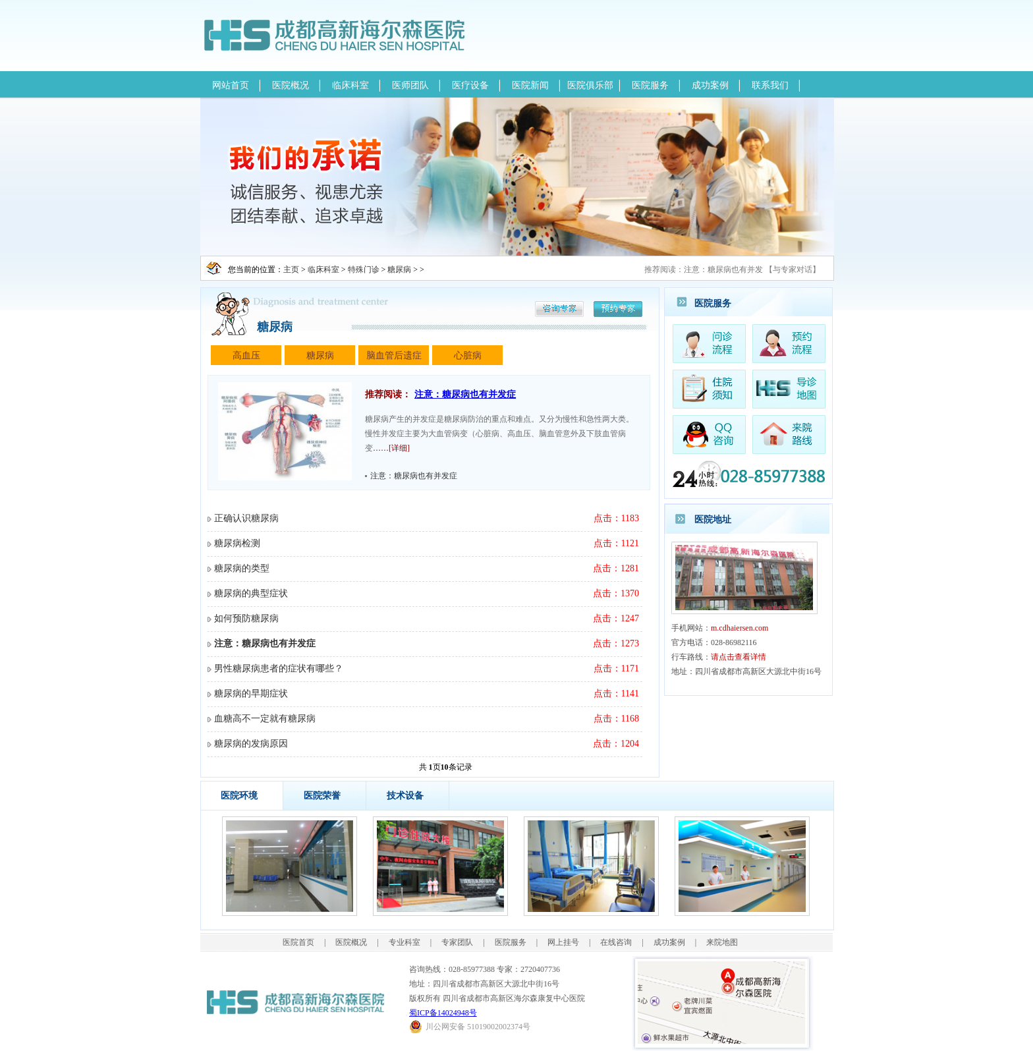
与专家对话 (792, 269)
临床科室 (350, 85)
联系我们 (770, 85)
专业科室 (404, 942)
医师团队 (410, 85)
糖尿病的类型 (241, 568)
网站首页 (230, 85)
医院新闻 (530, 85)
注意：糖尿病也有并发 (723, 269)
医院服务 (650, 85)
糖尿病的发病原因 (251, 744)
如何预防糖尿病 (246, 618)
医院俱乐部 (590, 85)
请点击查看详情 (738, 657)
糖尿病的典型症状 (251, 593)
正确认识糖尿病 (246, 518)
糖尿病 (399, 269)
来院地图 (722, 942)
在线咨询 (616, 942)
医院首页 (298, 942)
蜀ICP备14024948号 (443, 1012)
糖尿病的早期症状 (251, 693)
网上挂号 (563, 942)
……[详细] (391, 448)
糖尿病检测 (237, 543)
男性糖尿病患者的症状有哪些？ (278, 668)
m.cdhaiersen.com (739, 628)
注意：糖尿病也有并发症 (465, 394)
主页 (291, 269)
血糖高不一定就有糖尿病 (265, 719)
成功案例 (710, 85)
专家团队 (457, 942)
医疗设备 (470, 85)
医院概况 (290, 85)
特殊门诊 (363, 269)
